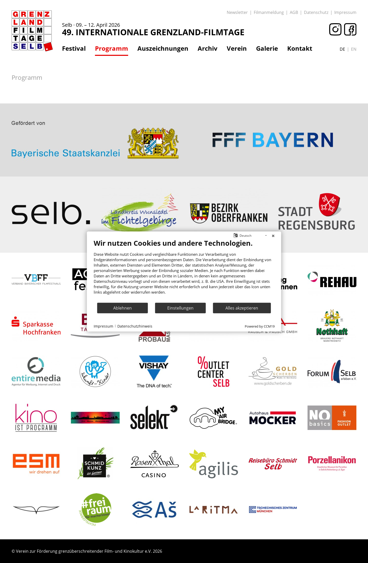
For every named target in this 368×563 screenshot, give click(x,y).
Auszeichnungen (162, 48)
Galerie (267, 48)
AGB (294, 12)
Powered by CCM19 (260, 326)
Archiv (207, 48)
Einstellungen (180, 308)
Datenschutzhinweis (134, 325)
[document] (184, 271)
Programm (111, 48)
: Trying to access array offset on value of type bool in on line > (95, 120)
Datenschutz (316, 12)
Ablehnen (122, 308)
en (353, 49)
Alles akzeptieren (241, 308)
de (342, 49)
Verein (237, 48)
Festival (74, 48)
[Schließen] (273, 236)
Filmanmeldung (269, 12)
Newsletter (237, 12)
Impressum (345, 12)
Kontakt (299, 48)
